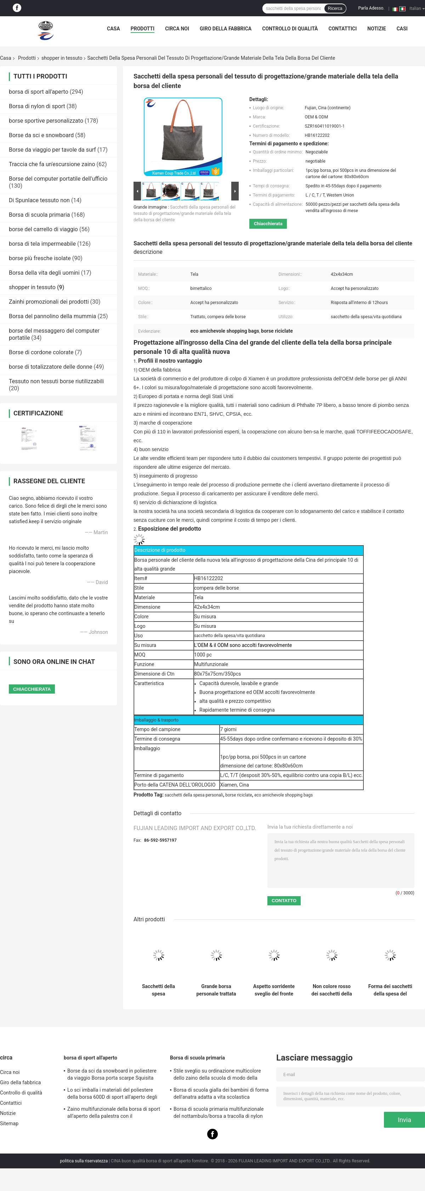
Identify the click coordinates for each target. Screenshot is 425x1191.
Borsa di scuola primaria (39, 214)
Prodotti (143, 28)
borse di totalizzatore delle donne (50, 366)
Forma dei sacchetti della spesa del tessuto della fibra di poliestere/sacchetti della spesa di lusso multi (390, 990)
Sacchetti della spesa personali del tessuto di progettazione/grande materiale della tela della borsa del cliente (185, 213)
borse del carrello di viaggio (43, 229)
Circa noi (177, 28)
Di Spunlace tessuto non (39, 200)
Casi (402, 28)
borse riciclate (238, 795)
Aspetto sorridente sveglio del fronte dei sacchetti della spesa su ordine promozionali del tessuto (274, 990)
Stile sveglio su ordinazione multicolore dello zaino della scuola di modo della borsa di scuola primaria (217, 1075)
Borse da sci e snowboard (41, 135)
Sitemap (9, 1123)
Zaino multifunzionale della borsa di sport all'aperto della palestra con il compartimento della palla (113, 1113)
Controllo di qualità (290, 28)
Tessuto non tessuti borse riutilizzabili (56, 381)
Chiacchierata (268, 223)
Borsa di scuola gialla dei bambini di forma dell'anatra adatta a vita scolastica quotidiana (221, 1094)
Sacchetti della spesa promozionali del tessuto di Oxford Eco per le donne (158, 990)
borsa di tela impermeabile (42, 243)
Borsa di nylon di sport (37, 106)
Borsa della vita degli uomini (44, 272)
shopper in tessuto (62, 58)
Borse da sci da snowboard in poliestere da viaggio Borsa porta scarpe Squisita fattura (112, 1075)
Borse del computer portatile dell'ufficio (58, 178)
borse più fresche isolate (40, 258)
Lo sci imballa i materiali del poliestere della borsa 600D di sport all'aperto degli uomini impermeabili (112, 1094)
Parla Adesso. (371, 8)
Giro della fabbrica (225, 28)
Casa (113, 28)
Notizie (376, 28)
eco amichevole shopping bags (283, 795)
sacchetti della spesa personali (194, 795)
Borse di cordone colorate (41, 352)
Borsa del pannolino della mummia (52, 316)
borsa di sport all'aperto (38, 91)
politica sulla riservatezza (84, 1160)
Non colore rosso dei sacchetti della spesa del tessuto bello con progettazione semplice (331, 990)
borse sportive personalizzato (46, 120)
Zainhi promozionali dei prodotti (49, 301)
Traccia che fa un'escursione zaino (52, 164)
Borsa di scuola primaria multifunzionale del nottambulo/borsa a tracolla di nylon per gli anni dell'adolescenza (219, 1113)
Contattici (343, 28)
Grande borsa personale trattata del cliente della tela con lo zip (216, 990)
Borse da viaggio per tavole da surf (52, 149)
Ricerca (335, 8)
